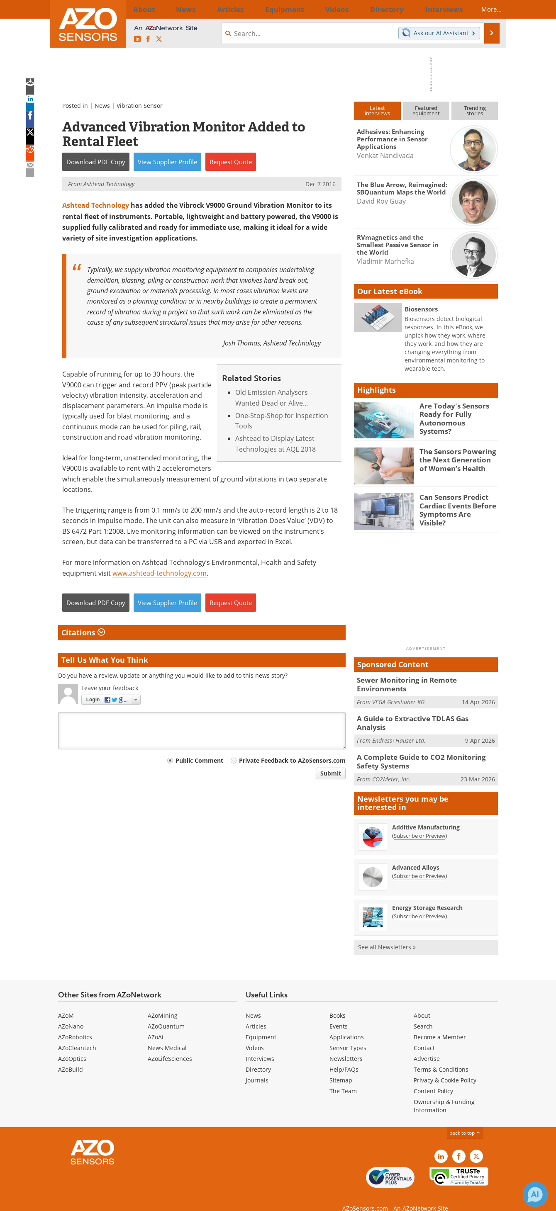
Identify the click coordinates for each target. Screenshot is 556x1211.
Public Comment (199, 760)
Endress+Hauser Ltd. (399, 726)
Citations (83, 632)
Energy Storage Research (427, 895)
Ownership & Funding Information (444, 1094)
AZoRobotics (75, 1025)
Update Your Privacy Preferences (121, 1200)
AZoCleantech (77, 1036)
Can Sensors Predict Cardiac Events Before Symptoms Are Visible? (455, 504)
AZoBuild (70, 1057)
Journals (257, 1068)
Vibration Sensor (140, 105)
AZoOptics (72, 1047)
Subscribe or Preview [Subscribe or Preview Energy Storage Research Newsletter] (419, 903)
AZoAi (155, 1025)
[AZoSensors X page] (159, 39)
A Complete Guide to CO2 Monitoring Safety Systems (426, 751)
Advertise (427, 1047)
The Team (343, 1079)
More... (484, 9)
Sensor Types (347, 1036)
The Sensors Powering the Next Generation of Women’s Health (456, 458)
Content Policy (433, 1079)
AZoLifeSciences (170, 1047)
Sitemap (340, 1068)
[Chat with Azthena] (535, 1194)
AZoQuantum (166, 1014)
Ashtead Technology (95, 205)
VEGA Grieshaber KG (398, 692)
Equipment (261, 1025)
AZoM (66, 1003)
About (422, 1003)
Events (338, 1014)
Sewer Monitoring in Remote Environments (424, 680)
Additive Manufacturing (426, 815)
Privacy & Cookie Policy (445, 1068)
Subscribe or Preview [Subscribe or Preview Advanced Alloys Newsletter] (419, 863)
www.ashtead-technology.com (159, 573)
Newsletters (346, 1047)
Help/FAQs (343, 1057)
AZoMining (163, 1003)
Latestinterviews (377, 110)
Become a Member (440, 1025)
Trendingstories (475, 110)
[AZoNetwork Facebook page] (148, 39)
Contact (424, 1036)
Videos (255, 1036)
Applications (346, 1025)
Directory (258, 1057)
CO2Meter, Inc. (391, 767)
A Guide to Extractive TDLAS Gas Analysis (421, 713)
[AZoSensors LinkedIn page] (137, 39)
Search (423, 1014)
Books (337, 1003)
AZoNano (70, 1014)
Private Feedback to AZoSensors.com (292, 760)
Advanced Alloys (415, 855)
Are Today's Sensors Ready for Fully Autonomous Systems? (454, 413)
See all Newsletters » (387, 935)
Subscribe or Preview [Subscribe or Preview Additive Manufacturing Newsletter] (419, 823)
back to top (465, 1120)
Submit (330, 773)
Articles (256, 1014)
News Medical (167, 1036)
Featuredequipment (426, 110)
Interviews (260, 1047)
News (102, 105)
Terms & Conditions (441, 1057)
